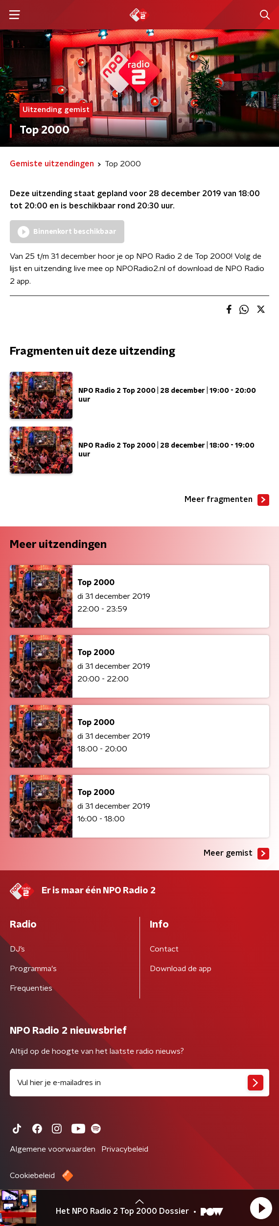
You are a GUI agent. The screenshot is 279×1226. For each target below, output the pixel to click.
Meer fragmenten (227, 500)
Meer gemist (236, 854)
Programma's (33, 969)
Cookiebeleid (32, 1176)
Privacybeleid (124, 1149)
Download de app (180, 969)
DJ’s (17, 949)
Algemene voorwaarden (52, 1149)
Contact (164, 949)
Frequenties (31, 988)
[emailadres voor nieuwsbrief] (139, 1082)
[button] (261, 1208)
